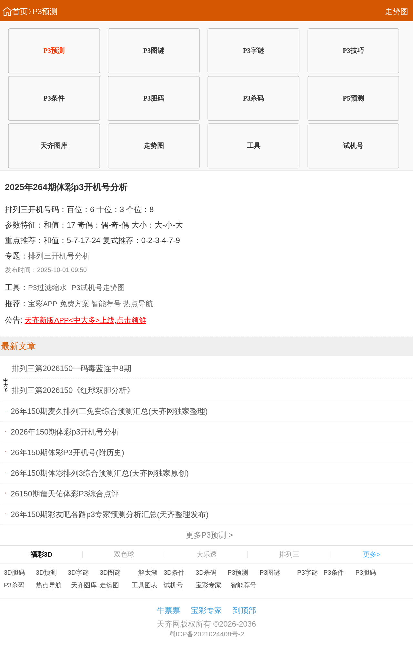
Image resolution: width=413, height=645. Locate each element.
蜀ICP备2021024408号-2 (206, 634)
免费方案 (74, 304)
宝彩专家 (208, 585)
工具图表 (144, 585)
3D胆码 (14, 572)
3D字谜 (78, 572)
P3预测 (45, 11)
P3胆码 (153, 98)
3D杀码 (206, 572)
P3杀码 (253, 98)
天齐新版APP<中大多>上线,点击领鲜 (85, 320)
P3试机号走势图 (98, 288)
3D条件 (174, 572)
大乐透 (206, 554)
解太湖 (147, 572)
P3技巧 (353, 50)
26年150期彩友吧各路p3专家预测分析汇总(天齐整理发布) (109, 514)
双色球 (124, 554)
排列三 (289, 554)
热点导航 (138, 304)
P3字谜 (253, 50)
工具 (253, 146)
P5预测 (353, 98)
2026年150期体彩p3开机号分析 (65, 431)
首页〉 (23, 11)
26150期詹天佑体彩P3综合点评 (65, 493)
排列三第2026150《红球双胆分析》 (73, 390)
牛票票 (168, 610)
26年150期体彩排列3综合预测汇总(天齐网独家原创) (100, 472)
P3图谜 (153, 50)
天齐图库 (53, 146)
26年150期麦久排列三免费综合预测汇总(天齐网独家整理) (109, 410)
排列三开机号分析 (59, 255)
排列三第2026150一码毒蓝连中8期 (71, 368)
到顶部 (244, 610)
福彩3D (41, 554)
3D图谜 (110, 572)
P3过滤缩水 (47, 288)
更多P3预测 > (209, 535)
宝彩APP (42, 304)
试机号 (353, 146)
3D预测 (46, 572)
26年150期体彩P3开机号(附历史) (67, 452)
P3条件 (54, 98)
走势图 (396, 11)
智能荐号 (106, 304)
